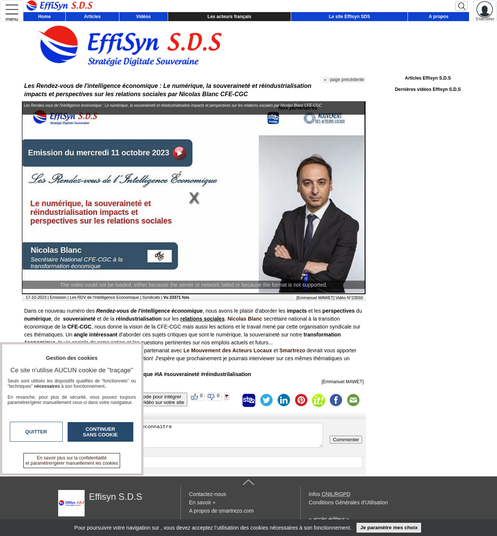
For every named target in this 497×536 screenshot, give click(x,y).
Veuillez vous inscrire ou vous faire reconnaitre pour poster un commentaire (174, 435)
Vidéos (143, 16)
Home (44, 16)
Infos (329, 494)
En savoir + (202, 502)
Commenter (346, 439)
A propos (438, 16)
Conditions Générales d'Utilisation (348, 502)
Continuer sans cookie (100, 432)
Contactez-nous (207, 494)
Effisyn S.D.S (115, 496)
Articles (92, 16)
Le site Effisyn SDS (349, 16)
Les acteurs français (229, 16)
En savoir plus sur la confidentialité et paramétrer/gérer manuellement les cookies (72, 460)
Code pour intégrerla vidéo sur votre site (160, 399)
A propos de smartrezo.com (221, 511)
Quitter (36, 432)
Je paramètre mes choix (389, 527)
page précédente (347, 79)
